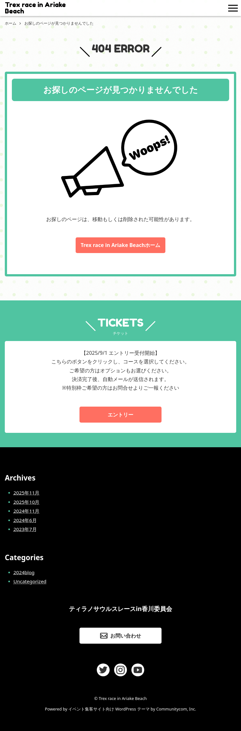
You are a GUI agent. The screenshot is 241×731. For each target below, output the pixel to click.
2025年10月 (26, 502)
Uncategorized (29, 581)
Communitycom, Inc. (176, 709)
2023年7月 (25, 529)
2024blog (24, 572)
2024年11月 (26, 511)
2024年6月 (25, 520)
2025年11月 (26, 492)
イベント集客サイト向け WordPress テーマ (108, 709)
